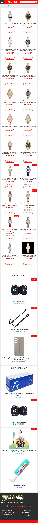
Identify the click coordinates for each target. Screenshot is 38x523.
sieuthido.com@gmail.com (12, 504)
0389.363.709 (17, 506)
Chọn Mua (10, 32)
